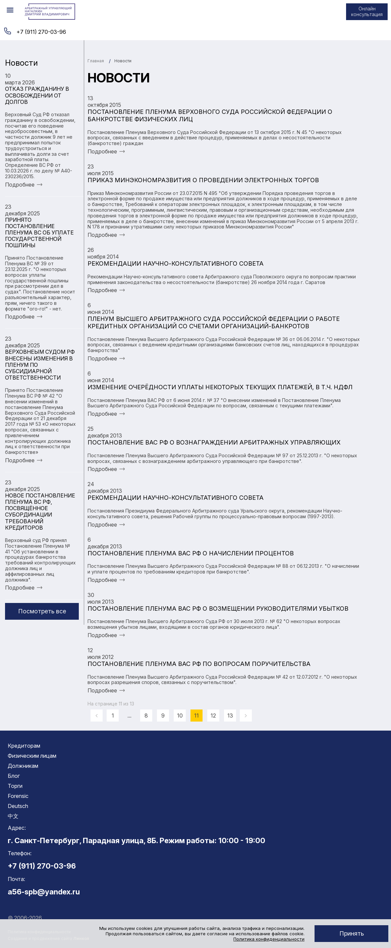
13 (230, 715)
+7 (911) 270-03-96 (41, 31)
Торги (15, 786)
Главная (96, 60)
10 (180, 715)
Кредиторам (24, 745)
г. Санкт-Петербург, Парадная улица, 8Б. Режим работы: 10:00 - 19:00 (136, 840)
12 (213, 715)
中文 (13, 816)
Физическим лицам (32, 755)
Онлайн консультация (367, 11)
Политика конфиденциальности (268, 939)
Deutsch (18, 806)
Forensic (18, 796)
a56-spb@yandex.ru (44, 891)
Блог (14, 775)
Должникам (23, 765)
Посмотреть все (42, 611)
